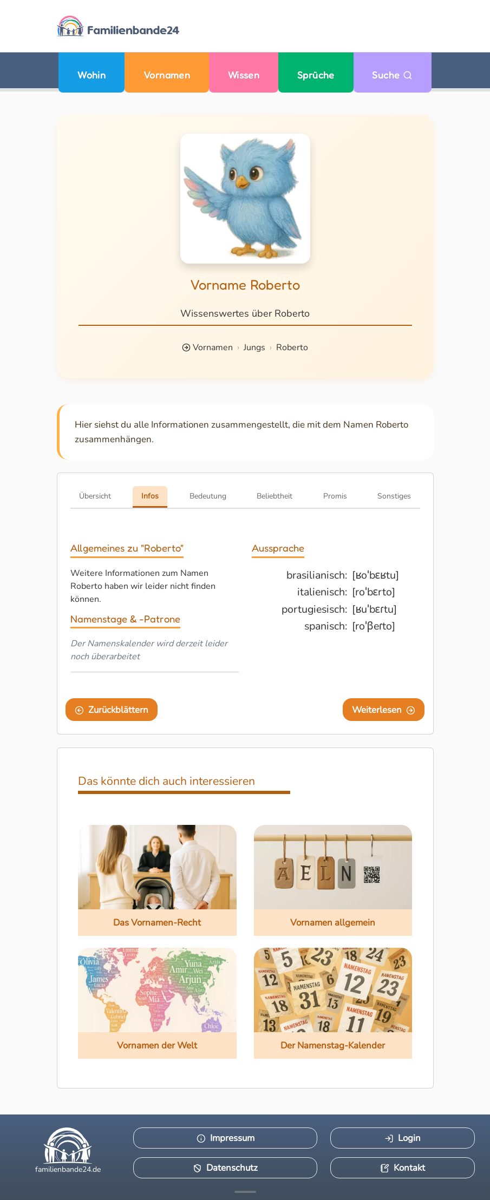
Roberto (292, 347)
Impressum (225, 1138)
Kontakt (402, 1168)
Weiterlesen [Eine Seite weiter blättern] (383, 710)
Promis (335, 496)
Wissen (244, 75)
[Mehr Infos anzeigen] (245, 1192)
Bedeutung (208, 496)
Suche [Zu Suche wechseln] (392, 75)
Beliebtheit (274, 496)
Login (402, 1138)
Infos (150, 496)
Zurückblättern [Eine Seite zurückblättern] (111, 710)
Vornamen (167, 75)
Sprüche (316, 75)
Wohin (91, 75)
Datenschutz (225, 1168)
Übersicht (95, 496)
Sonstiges (394, 496)
